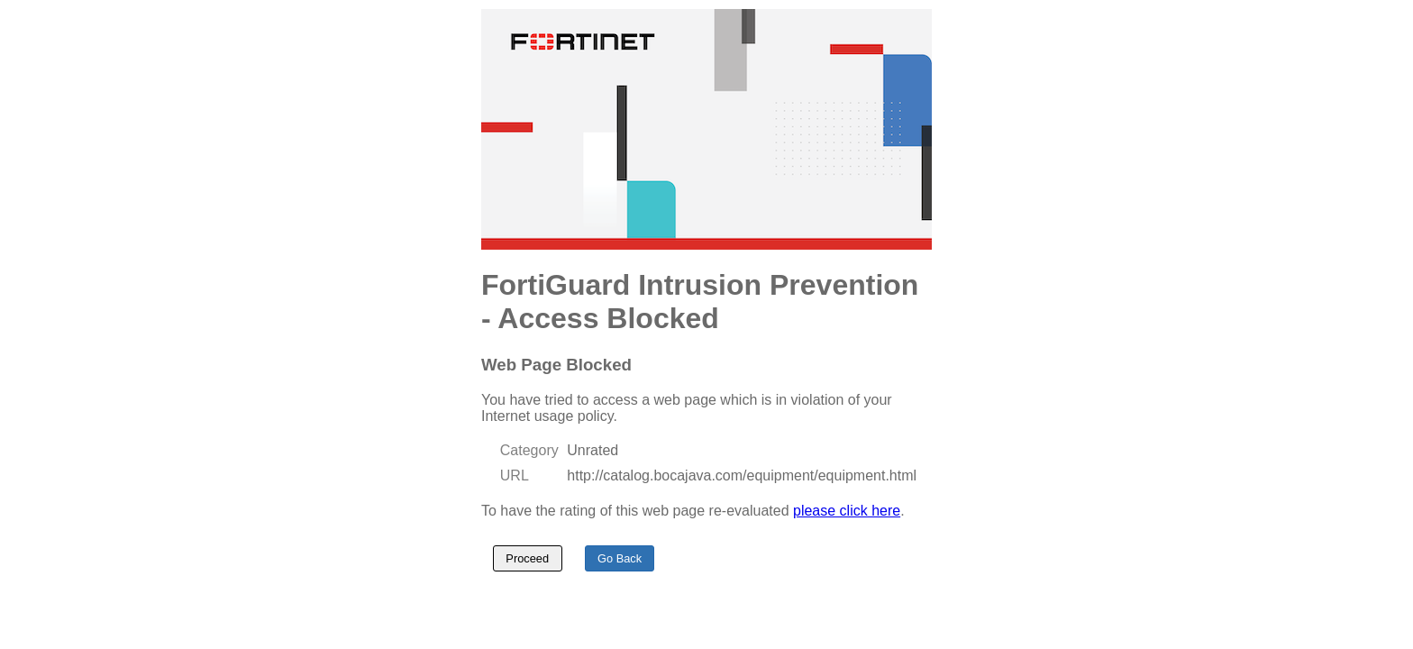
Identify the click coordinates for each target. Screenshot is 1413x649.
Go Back (619, 558)
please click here (846, 510)
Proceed (527, 558)
